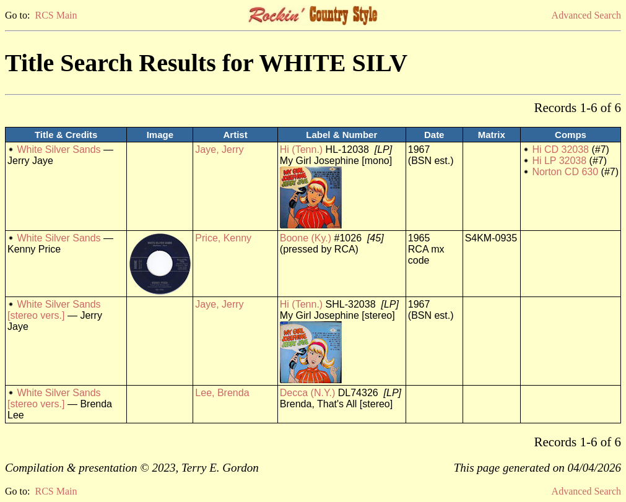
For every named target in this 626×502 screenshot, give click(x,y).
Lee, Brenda (222, 392)
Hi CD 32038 (560, 149)
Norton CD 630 (565, 172)
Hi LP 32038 (559, 160)
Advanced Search (586, 15)
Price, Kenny (223, 238)
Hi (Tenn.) (301, 149)
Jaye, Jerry (219, 149)
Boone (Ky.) (305, 238)
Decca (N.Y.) (308, 392)
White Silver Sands (58, 149)
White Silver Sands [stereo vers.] (54, 310)
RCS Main (56, 15)
